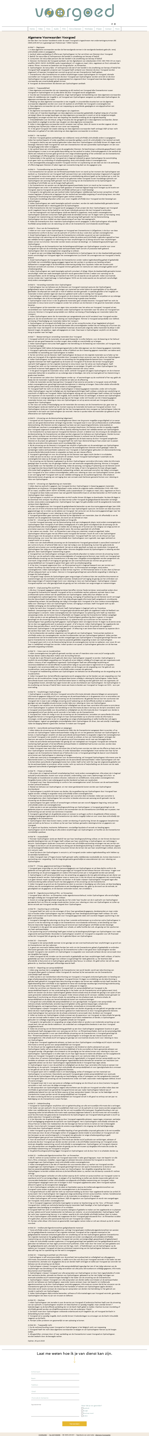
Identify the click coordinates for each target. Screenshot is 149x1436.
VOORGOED (43, 1435)
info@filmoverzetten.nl (61, 1309)
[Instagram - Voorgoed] (115, 24)
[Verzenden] (74, 1423)
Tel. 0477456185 (54, 1435)
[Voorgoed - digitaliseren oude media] (112, 24)
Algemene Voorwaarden (103, 1435)
